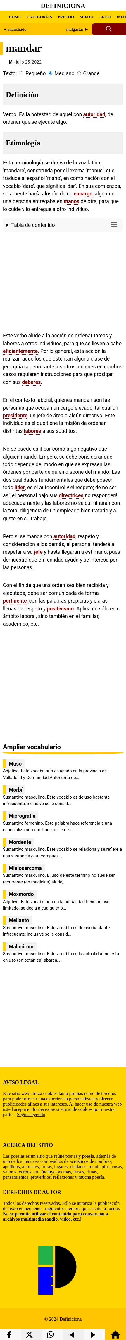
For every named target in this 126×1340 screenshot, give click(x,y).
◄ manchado (14, 29)
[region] (63, 281)
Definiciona (63, 5)
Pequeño (35, 73)
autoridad (94, 114)
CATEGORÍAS (39, 17)
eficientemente (20, 351)
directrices (71, 495)
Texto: (10, 73)
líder (20, 487)
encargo (83, 194)
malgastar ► (77, 29)
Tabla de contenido (65, 224)
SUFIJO (86, 17)
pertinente (15, 601)
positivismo (60, 609)
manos (72, 201)
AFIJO (105, 17)
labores (32, 431)
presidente (15, 415)
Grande (91, 73)
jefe (38, 552)
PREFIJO (66, 17)
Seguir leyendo (31, 1114)
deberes (31, 382)
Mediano (64, 73)
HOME (15, 17)
